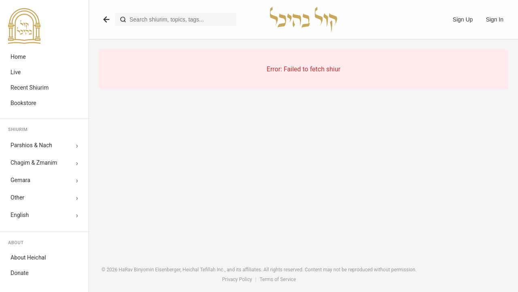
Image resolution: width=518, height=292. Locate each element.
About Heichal (28, 257)
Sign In (494, 19)
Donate (20, 273)
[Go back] (106, 19)
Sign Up (463, 19)
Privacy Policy (237, 279)
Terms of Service (278, 279)
